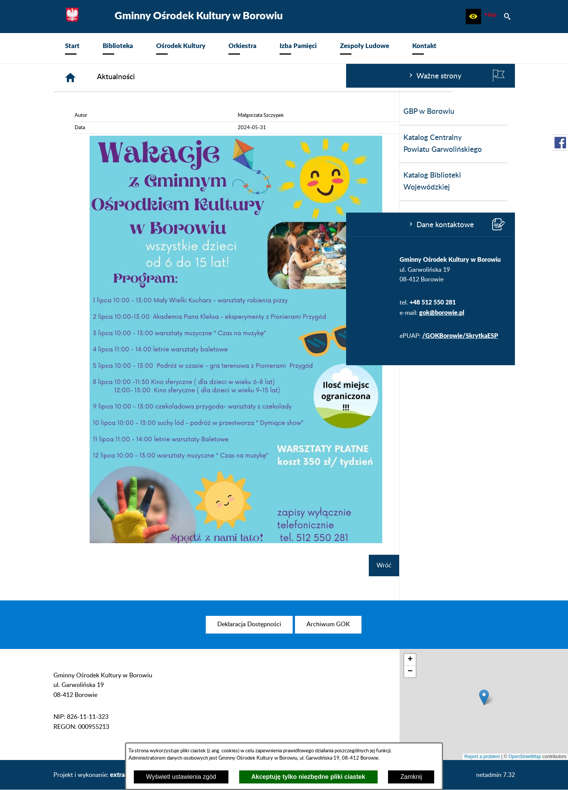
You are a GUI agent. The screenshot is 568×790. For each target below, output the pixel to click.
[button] (473, 16)
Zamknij (411, 776)
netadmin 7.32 (495, 775)
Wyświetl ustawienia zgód (181, 776)
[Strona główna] (186, 77)
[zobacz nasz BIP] (490, 16)
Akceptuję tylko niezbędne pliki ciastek (308, 776)
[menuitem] (72, 48)
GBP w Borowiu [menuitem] (82, 111)
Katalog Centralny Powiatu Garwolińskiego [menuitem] (96, 143)
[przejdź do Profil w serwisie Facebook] (560, 142)
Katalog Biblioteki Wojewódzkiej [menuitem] (86, 181)
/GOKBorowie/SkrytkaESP (114, 335)
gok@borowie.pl (95, 312)
